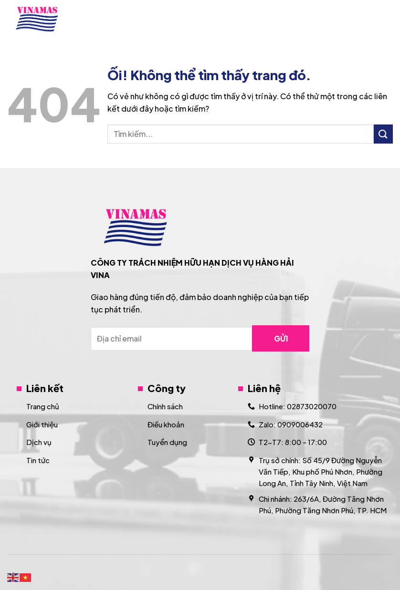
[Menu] (387, 19)
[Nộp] (383, 133)
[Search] (363, 19)
